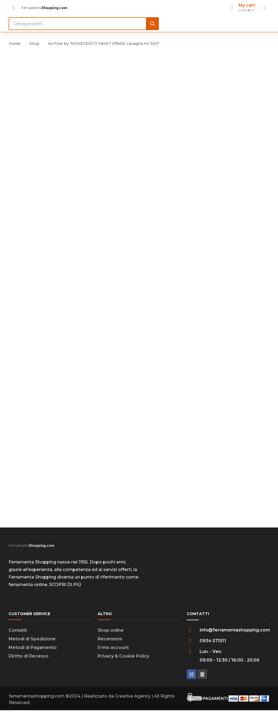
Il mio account (113, 648)
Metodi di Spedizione (32, 640)
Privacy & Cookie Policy (123, 657)
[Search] (152, 23)
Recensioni (110, 640)
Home (15, 43)
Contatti (18, 631)
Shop (34, 43)
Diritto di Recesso (28, 657)
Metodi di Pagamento (33, 648)
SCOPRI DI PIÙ (65, 585)
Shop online (111, 631)
